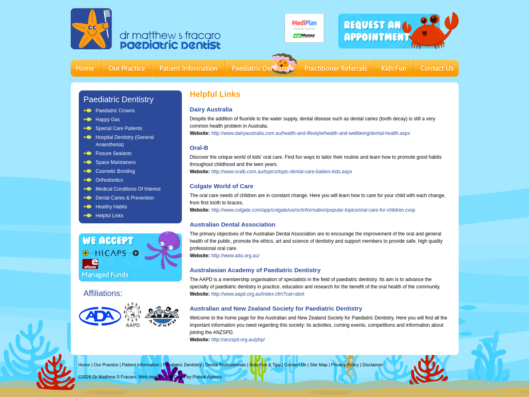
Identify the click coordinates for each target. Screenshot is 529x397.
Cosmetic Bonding (115, 171)
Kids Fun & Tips (265, 364)
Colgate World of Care (221, 186)
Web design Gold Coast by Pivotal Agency (180, 376)
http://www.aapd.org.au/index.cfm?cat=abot (257, 294)
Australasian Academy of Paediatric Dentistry (255, 270)
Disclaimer (373, 364)
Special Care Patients (119, 128)
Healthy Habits (111, 207)
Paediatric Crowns (115, 110)
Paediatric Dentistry (119, 99)
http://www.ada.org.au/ (235, 255)
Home (84, 364)
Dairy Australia (211, 109)
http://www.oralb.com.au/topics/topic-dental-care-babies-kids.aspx (281, 171)
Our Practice (106, 364)
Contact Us (295, 364)
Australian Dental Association (233, 224)
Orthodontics (109, 180)
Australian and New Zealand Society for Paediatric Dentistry (276, 308)
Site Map (318, 364)
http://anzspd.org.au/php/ (238, 339)
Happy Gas (108, 119)
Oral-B (199, 147)
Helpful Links (110, 215)
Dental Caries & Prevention (125, 198)
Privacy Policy (344, 364)
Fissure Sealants (114, 153)
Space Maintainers (116, 162)
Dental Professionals (225, 364)
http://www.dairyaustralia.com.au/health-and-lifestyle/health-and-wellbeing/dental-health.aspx (310, 133)
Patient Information (140, 364)
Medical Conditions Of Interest (128, 189)
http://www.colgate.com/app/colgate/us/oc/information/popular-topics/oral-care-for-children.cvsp (313, 210)
